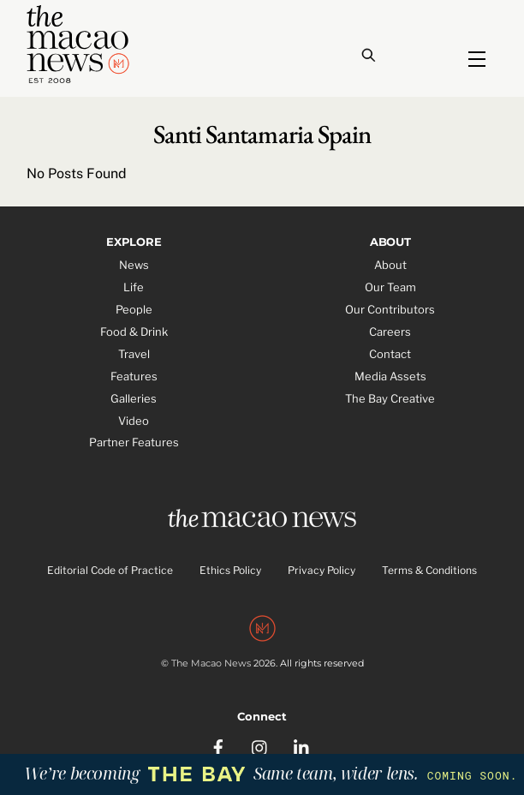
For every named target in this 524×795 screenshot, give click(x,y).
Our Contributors (390, 309)
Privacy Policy (321, 570)
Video (133, 420)
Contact (390, 354)
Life (133, 287)
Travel (134, 354)
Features (134, 376)
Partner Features (134, 442)
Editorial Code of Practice (110, 570)
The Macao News (211, 663)
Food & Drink (134, 331)
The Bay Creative (390, 398)
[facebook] (218, 745)
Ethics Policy (230, 570)
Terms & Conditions (429, 570)
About (390, 265)
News (134, 265)
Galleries (133, 398)
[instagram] (260, 745)
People (134, 309)
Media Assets (390, 376)
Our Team (390, 287)
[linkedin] (302, 745)
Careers (390, 331)
